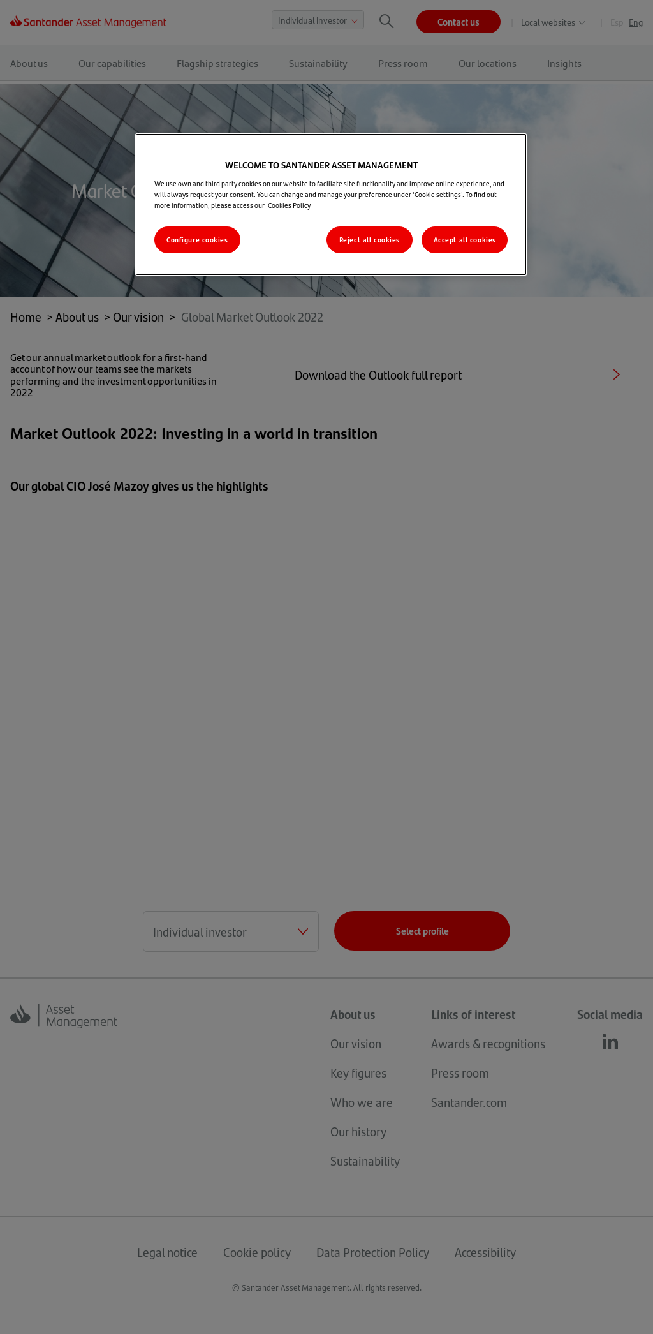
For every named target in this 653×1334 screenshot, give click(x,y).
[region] (331, 204)
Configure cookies (197, 239)
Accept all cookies (465, 239)
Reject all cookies (369, 239)
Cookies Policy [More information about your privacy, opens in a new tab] (289, 205)
